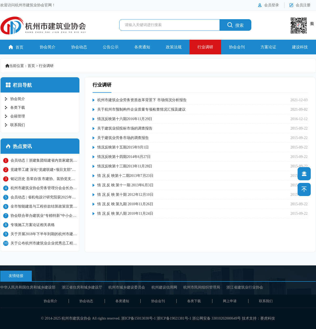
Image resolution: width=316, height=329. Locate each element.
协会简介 (47, 47)
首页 (16, 47)
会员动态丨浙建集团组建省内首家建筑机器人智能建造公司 (40, 160)
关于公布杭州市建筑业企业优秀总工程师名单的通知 (40, 243)
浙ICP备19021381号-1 (174, 318)
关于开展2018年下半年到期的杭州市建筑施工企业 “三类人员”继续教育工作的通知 (40, 234)
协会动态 (79, 47)
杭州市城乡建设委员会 (126, 287)
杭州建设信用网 (164, 287)
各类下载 (14, 108)
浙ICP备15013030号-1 (138, 318)
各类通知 (142, 47)
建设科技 (300, 47)
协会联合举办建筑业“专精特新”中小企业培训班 (39, 215)
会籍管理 (14, 116)
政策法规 (174, 47)
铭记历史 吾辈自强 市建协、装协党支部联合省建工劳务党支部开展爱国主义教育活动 (40, 179)
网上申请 (230, 301)
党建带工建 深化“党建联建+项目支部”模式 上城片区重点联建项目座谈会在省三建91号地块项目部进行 (39, 169)
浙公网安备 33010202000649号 (216, 318)
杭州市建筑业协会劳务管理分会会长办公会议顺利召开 (40, 188)
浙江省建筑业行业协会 (244, 287)
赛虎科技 (267, 318)
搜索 (235, 25)
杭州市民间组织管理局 (201, 287)
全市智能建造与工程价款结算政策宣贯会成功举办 (40, 206)
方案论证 (268, 47)
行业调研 (205, 47)
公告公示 (111, 47)
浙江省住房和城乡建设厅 (82, 287)
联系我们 (14, 125)
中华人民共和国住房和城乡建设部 (27, 287)
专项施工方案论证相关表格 (29, 225)
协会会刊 (237, 47)
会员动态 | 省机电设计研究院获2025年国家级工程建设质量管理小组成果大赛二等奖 (39, 197)
